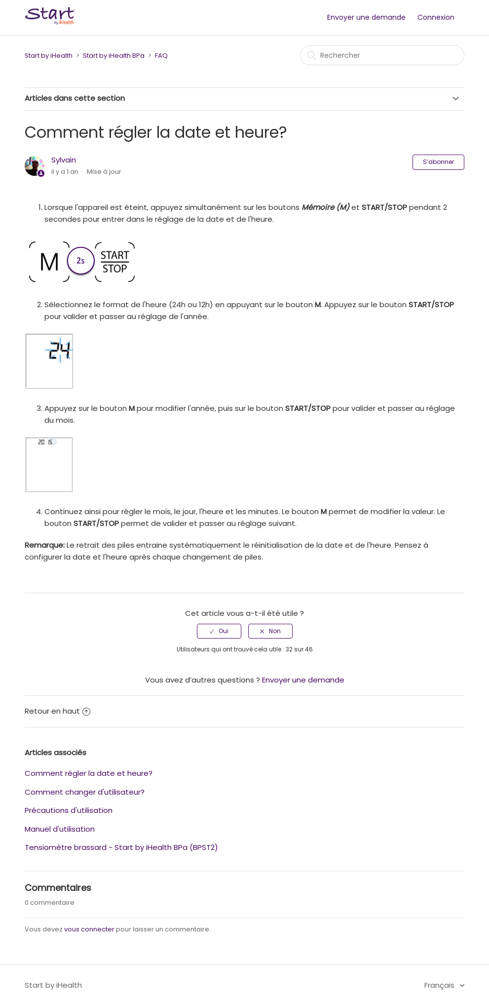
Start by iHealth (49, 55)
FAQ (161, 55)
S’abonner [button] (438, 162)
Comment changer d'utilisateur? (85, 792)
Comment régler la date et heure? (88, 773)
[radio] (219, 631)
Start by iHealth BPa (114, 55)
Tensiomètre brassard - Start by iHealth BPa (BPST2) (121, 847)
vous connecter (89, 929)
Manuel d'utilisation (60, 829)
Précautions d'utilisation (69, 810)
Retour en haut (57, 711)
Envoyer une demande (366, 17)
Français (440, 985)
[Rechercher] (382, 55)
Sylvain (63, 160)
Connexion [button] (435, 17)
